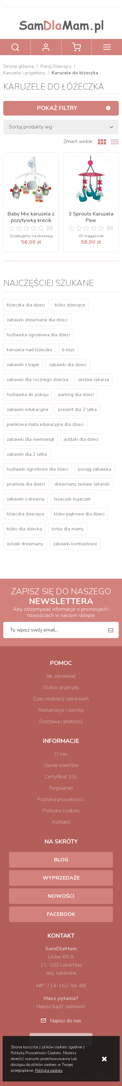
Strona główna (18, 66)
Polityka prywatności (61, 799)
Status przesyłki (61, 687)
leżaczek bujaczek (72, 499)
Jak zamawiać (61, 676)
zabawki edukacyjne (27, 409)
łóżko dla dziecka (24, 529)
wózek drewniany (25, 544)
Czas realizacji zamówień (61, 698)
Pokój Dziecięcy (56, 66)
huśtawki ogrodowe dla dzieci (37, 469)
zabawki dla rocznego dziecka (37, 379)
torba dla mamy (68, 529)
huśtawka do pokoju (27, 394)
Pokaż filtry (57, 108)
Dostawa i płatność (61, 721)
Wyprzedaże (61, 878)
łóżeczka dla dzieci (26, 305)
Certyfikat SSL (61, 776)
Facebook (61, 914)
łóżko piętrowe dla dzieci (79, 514)
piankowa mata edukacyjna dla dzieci (45, 424)
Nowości (61, 896)
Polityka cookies (61, 810)
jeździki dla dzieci (81, 439)
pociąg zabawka (94, 469)
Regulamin (61, 788)
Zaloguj (46, 47)
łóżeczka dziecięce (25, 514)
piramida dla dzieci (26, 484)
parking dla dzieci (76, 394)
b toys (68, 350)
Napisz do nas (65, 1020)
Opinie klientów (61, 765)
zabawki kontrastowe (75, 544)
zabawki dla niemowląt (30, 439)
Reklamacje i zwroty (61, 710)
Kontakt (61, 822)
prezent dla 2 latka (77, 409)
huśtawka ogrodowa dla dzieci (38, 335)
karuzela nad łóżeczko (29, 350)
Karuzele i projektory (24, 73)
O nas (61, 754)
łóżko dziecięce (70, 305)
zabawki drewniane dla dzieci (37, 320)
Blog (61, 859)
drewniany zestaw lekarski (82, 484)
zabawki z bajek (23, 365)
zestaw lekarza (93, 379)
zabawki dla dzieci (68, 365)
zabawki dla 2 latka (27, 454)
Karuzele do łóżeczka (75, 73)
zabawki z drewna (25, 499)
